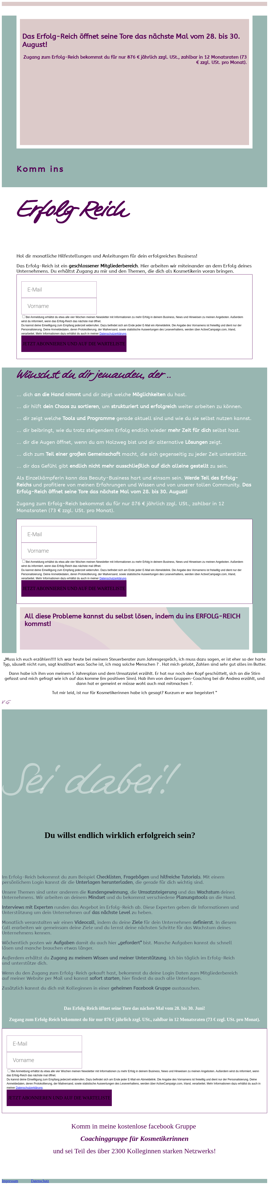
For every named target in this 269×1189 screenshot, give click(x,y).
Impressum (10, 1181)
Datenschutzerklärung (112, 333)
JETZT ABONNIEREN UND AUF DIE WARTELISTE (74, 343)
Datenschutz (40, 1181)
